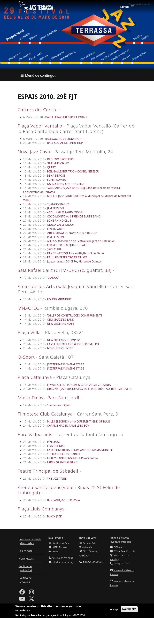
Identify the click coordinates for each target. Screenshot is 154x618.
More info (79, 615)
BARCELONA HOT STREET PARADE (66, 117)
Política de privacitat (25, 568)
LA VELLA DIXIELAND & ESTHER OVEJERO (73, 344)
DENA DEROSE (56, 175)
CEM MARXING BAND (60, 319)
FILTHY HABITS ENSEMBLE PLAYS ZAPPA (72, 458)
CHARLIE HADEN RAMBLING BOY (68, 425)
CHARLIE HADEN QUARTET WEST (68, 245)
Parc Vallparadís (35, 434)
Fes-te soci (25, 551)
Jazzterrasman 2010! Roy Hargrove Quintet (74, 261)
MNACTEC (28, 308)
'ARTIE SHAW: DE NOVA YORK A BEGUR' (72, 233)
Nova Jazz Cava (34, 151)
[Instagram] (31, 593)
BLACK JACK (54, 516)
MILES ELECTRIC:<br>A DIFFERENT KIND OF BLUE (78, 421)
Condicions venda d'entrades (30, 541)
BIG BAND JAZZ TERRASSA (63, 500)
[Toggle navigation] (127, 6)
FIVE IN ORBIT (56, 229)
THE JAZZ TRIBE (56, 478)
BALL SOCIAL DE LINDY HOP (63, 139)
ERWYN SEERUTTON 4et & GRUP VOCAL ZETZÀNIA (79, 385)
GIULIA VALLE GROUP (60, 225)
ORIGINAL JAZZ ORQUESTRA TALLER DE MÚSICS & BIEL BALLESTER (89, 389)
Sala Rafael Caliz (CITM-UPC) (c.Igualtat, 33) (64, 270)
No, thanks (129, 609)
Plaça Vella (29, 332)
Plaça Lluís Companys (41, 509)
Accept (114, 609)
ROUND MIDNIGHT (59, 299)
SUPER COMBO (56, 180)
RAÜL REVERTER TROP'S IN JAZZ (67, 257)
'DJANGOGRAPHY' (58, 204)
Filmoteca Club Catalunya (45, 414)
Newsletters (26, 558)
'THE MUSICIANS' (58, 163)
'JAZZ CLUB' (54, 249)
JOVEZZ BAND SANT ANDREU (65, 184)
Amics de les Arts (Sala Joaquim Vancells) (62, 286)
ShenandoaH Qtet (58, 405)
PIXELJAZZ (53, 442)
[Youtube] (22, 600)
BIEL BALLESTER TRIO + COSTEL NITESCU (73, 171)
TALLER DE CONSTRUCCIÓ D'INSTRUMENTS (74, 315)
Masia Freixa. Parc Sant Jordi (48, 398)
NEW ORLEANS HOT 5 (60, 324)
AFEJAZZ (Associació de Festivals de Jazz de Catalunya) (81, 241)
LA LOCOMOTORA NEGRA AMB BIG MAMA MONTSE (80, 450)
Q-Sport (26, 357)
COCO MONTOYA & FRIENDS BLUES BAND (73, 216)
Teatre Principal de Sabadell (48, 471)
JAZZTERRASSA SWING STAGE (65, 364)
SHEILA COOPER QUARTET (63, 454)
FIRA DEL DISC (56, 446)
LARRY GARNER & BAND (62, 462)
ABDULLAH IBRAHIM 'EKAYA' (65, 212)
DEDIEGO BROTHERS (60, 159)
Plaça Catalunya (35, 377)
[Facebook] (22, 593)
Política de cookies (25, 580)
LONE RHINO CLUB (59, 220)
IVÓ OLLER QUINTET (60, 348)
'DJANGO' (53, 278)
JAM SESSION (55, 208)
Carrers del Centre (38, 110)
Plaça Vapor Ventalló (40, 126)
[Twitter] (31, 600)
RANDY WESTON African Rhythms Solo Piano (75, 253)
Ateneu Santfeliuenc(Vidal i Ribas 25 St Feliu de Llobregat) (69, 490)
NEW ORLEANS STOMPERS (64, 340)
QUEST (51, 167)
